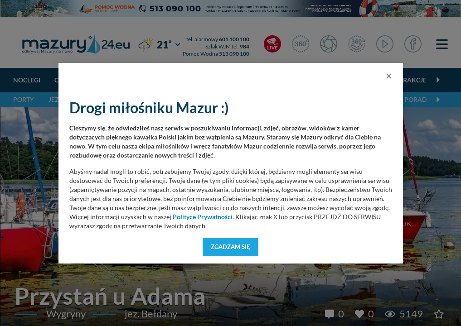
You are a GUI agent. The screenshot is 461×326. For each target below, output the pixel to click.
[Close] (389, 75)
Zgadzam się (230, 246)
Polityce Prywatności (203, 217)
